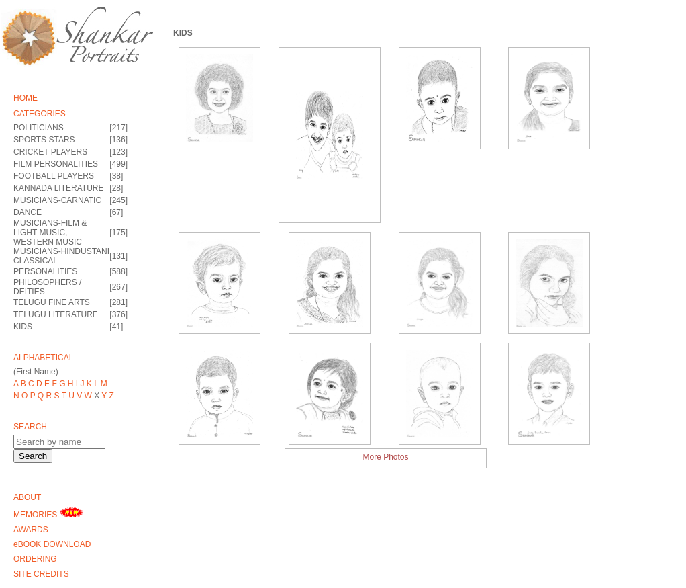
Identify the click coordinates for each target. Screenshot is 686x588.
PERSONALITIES (45, 271)
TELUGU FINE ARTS (51, 302)
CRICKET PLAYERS (50, 152)
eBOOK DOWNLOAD (52, 544)
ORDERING (35, 559)
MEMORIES (48, 513)
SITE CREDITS (41, 574)
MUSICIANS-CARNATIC (57, 200)
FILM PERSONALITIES (55, 164)
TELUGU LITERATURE (55, 314)
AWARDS (30, 529)
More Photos (385, 457)
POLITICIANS (38, 127)
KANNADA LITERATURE (58, 188)
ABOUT (27, 497)
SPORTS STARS (44, 139)
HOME (25, 98)
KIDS (22, 326)
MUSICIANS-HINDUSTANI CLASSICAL (61, 256)
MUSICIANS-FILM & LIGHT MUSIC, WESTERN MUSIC (50, 232)
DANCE (27, 212)
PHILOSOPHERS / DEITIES (47, 287)
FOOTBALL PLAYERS (53, 176)
